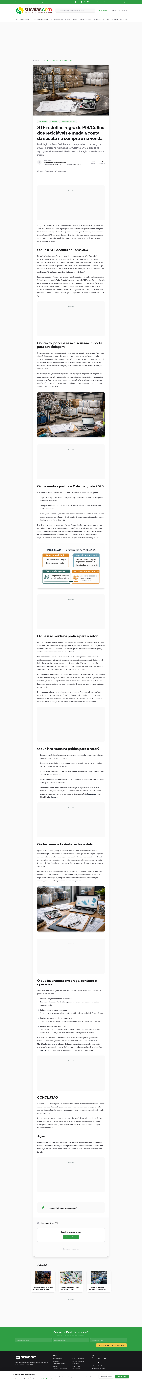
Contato (118, 2)
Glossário (75, 1364)
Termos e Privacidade (60, 1369)
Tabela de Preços (59, 1364)
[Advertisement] (71, 39)
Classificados (57, 1358)
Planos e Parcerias (109, 2)
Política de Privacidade (98, 1366)
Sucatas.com (91, 794)
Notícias (40, 60)
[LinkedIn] (81, 2)
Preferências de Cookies (99, 1368)
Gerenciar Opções (106, 1376)
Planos (55, 1366)
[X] (84, 2)
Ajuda (125, 2)
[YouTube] (88, 2)
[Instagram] (75, 2)
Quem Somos (97, 2)
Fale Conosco (76, 1369)
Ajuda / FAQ (76, 1366)
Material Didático (78, 1361)
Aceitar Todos (122, 1376)
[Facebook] (78, 2)
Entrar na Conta (71, 1237)
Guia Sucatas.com (78, 1358)
